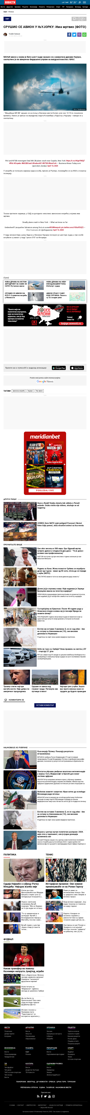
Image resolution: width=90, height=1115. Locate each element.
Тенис (49, 854)
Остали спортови (74, 1059)
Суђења (50, 1036)
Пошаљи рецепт (74, 1044)
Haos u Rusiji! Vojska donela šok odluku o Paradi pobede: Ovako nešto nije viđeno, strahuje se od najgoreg (58, 505)
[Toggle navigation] (84, 2)
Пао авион (39, 391)
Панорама (69, 7)
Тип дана (7, 1070)
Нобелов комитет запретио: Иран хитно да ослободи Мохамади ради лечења (61, 793)
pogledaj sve (45, 490)
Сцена (42, 1087)
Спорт (58, 7)
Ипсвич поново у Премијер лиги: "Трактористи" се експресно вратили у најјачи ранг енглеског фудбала (31, 1013)
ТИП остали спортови (12, 1072)
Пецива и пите (73, 1041)
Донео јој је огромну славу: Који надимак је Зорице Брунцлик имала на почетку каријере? (60, 590)
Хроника (18, 7)
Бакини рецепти (74, 1036)
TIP (63, 7)
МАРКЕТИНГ (42, 1105)
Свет (5, 12)
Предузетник (9, 1057)
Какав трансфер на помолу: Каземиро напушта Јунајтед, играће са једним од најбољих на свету (24, 971)
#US (51, 227)
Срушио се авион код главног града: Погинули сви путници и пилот (45, 689)
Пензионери (30, 1036)
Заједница (50, 1070)
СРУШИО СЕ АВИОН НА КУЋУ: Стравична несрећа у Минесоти (16, 295)
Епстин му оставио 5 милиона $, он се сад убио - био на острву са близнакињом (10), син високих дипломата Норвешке (61, 631)
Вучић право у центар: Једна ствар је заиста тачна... (30, 927)
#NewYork (52, 163)
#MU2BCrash (27, 163)
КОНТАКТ (20, 1105)
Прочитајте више (13, 544)
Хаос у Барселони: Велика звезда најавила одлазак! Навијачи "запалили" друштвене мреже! (32, 978)
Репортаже (50, 7)
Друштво (10, 7)
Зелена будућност (53, 1075)
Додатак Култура (32, 1070)
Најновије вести (63, 1087)
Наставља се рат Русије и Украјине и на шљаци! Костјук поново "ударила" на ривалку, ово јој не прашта (75, 928)
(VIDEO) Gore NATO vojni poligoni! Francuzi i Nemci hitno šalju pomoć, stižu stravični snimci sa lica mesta (60, 524)
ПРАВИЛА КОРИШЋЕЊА (74, 1105)
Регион (11, 12)
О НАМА (12, 1105)
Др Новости (42, 1082)
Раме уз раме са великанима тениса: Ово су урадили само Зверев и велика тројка (75, 893)
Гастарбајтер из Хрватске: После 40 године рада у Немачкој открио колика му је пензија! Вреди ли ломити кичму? (60, 611)
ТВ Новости (30, 1072)
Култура (85, 7)
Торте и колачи (73, 1031)
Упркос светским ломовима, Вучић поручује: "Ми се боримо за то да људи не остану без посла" (31, 905)
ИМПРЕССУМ (31, 1105)
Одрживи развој (55, 1064)
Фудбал (8, 939)
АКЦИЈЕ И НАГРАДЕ (56, 1105)
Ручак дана (72, 1039)
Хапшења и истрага (54, 1034)
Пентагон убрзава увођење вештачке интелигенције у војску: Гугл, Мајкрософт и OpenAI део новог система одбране (61, 773)
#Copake (17, 163)
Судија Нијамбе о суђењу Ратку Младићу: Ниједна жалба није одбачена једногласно (21, 886)
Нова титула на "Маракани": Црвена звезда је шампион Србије (32, 989)
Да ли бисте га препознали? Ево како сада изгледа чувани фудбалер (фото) (31, 1001)
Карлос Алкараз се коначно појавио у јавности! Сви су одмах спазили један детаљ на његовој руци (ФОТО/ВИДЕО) (74, 916)
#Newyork (57, 227)
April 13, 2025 (52, 166)
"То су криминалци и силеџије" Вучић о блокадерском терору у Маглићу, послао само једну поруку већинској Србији (31, 916)
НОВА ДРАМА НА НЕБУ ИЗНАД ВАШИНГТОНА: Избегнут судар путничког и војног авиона (57, 285)
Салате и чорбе (73, 1034)
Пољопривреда (10, 1054)
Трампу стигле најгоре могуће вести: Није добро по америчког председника (16, 689)
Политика (10, 854)
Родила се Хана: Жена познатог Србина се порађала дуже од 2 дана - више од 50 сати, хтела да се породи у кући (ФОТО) (61, 570)
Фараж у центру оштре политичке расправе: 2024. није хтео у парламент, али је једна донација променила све (60, 834)
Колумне (7, 1036)
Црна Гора (61, 1082)
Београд (78, 7)
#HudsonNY (37, 163)
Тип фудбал (8, 1067)
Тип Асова (8, 1075)
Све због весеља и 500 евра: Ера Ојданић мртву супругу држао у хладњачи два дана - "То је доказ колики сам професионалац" (60, 550)
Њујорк (30, 391)
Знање (49, 1072)
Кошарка (71, 1054)
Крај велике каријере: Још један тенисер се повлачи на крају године (75, 904)
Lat (63, 2)
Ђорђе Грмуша (14, 34)
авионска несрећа (19, 391)
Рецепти (25, 7)
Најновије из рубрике (16, 747)
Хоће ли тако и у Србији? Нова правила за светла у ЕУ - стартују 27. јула (61, 650)
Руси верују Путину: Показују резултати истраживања (55, 752)
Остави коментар (45, 705)
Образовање (30, 1039)
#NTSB (45, 163)
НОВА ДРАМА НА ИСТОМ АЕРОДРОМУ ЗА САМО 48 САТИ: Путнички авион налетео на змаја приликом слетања (16, 286)
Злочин (49, 1031)
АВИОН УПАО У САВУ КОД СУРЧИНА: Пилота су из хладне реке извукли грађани (56, 296)
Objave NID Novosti (46, 1107)
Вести (3, 7)
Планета (42, 7)
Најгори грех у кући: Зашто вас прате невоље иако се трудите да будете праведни (73, 689)
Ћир (66, 2)
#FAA (11, 163)
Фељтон (29, 1034)
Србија (52, 1082)
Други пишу (10, 499)
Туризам (71, 1082)
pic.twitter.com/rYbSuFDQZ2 (72, 227)
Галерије (50, 1087)
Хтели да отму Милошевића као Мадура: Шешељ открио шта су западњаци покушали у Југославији (32, 893)
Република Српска (29, 1087)
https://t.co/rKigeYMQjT (75, 161)
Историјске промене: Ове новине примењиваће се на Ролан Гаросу (64, 885)
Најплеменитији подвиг (55, 1054)
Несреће (50, 1039)
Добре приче (9, 1034)
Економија (33, 7)
